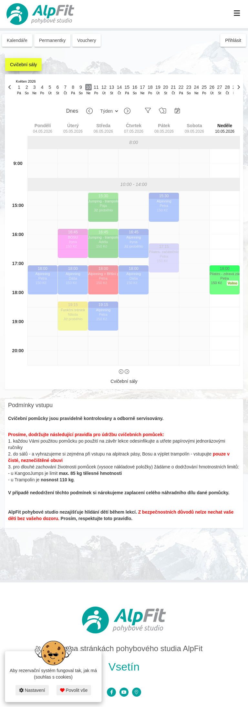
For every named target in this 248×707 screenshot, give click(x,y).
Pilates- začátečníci (164, 252)
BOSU (73, 237)
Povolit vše (74, 690)
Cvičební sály (23, 64)
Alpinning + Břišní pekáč (103, 274)
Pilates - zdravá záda (225, 274)
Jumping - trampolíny (103, 201)
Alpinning (42, 274)
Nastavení (32, 690)
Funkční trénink (73, 310)
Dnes (72, 111)
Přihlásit (233, 40)
